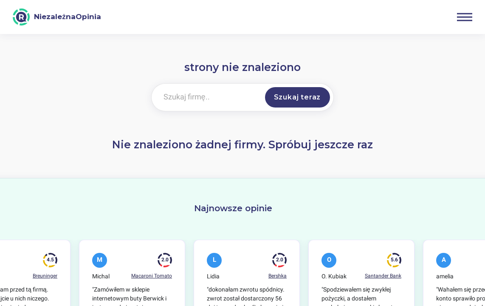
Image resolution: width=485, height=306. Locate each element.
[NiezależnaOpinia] (57, 17)
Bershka (277, 276)
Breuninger (45, 276)
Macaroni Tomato (151, 276)
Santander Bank (383, 276)
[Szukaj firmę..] (206, 97)
